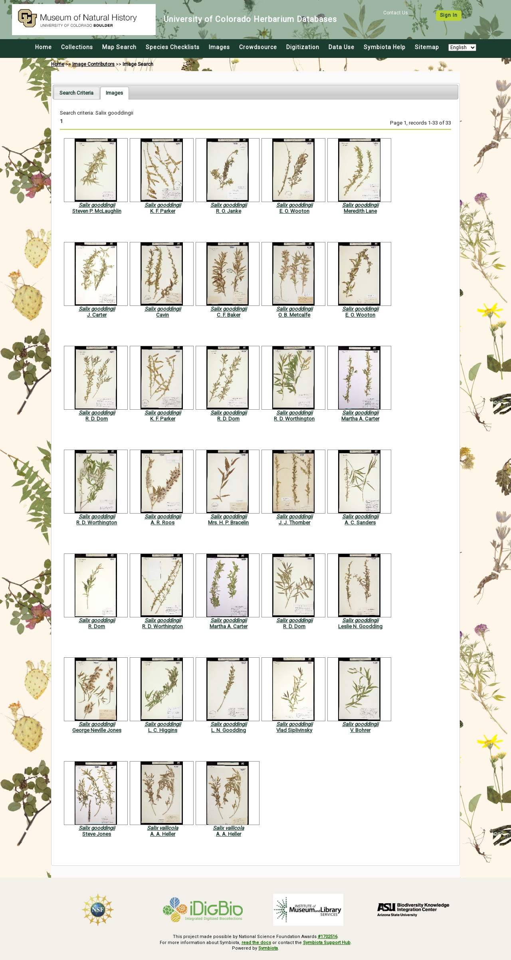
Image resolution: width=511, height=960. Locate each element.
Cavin (162, 315)
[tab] (76, 93)
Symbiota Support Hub (327, 942)
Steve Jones (96, 834)
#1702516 (327, 936)
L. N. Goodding (228, 730)
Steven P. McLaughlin (96, 211)
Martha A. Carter (360, 419)
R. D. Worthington (294, 419)
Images (219, 47)
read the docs (256, 942)
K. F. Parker (162, 211)
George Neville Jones (96, 730)
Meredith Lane (360, 211)
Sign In (449, 15)
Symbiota (268, 948)
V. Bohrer (360, 730)
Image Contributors (93, 64)
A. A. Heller (162, 834)
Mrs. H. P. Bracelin (228, 523)
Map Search (119, 47)
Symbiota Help (385, 47)
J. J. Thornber (294, 523)
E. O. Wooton (294, 211)
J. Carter (97, 315)
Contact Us (395, 13)
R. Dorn (96, 626)
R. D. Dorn (96, 419)
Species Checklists (173, 47)
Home (43, 47)
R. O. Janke (228, 211)
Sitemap (427, 47)
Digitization (302, 47)
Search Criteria (76, 93)
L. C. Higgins (162, 730)
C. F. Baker (228, 315)
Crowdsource (258, 47)
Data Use (342, 47)
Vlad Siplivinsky (294, 730)
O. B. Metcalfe (294, 315)
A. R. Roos (162, 523)
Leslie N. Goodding (360, 626)
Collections (77, 47)
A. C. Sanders (360, 523)
